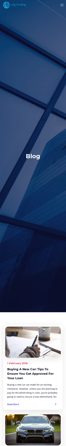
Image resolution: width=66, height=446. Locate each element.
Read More (13, 404)
